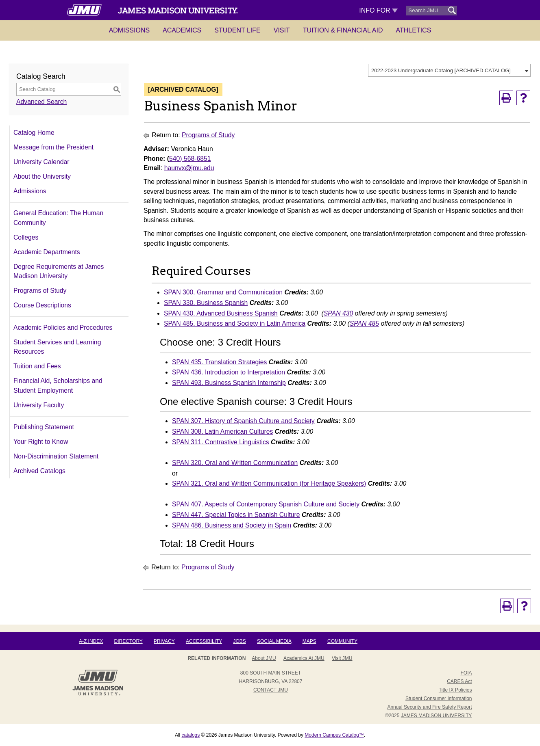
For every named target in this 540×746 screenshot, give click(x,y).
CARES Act (459, 681)
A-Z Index (91, 641)
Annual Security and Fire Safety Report (429, 707)
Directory (128, 641)
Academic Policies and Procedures (62, 327)
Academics (182, 30)
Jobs (239, 641)
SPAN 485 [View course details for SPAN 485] (364, 323)
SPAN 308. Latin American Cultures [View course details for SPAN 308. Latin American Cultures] (222, 431)
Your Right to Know (40, 441)
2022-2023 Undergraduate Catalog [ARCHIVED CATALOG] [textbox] (441, 70)
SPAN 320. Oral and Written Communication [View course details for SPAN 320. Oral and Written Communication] (235, 462)
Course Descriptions (42, 305)
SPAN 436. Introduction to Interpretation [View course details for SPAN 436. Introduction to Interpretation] (228, 372)
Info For (378, 10)
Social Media (274, 641)
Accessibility (204, 641)
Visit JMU (342, 658)
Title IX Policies (455, 690)
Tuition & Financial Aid (343, 30)
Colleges (25, 237)
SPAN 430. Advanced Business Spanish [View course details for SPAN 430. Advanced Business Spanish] (221, 313)
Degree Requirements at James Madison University (58, 271)
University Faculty (38, 405)
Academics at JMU (303, 658)
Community (342, 641)
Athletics (413, 30)
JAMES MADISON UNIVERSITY (436, 715)
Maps (309, 641)
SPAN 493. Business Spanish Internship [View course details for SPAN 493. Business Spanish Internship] (229, 382)
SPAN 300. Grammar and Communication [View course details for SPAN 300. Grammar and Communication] (223, 292)
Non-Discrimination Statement (55, 456)
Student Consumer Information (438, 698)
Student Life (237, 30)
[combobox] (449, 70)
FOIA (466, 673)
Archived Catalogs (39, 470)
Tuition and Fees (37, 366)
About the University (42, 176)
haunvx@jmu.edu (189, 167)
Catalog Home (33, 132)
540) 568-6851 (190, 158)
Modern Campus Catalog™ (334, 735)
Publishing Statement (43, 427)
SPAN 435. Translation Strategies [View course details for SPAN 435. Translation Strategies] (219, 362)
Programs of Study (39, 290)
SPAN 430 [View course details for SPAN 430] (338, 313)
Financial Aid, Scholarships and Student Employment (57, 385)
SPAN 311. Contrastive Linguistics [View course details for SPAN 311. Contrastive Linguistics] (220, 442)
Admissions (129, 30)
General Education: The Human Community (58, 218)
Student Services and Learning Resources (57, 347)
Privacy (164, 641)
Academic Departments (46, 252)
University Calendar (41, 161)
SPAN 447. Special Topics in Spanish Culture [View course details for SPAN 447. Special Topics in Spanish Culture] (236, 514)
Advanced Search (41, 101)
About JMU (264, 658)
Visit (282, 30)
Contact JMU (270, 690)
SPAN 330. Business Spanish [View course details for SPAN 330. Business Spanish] (206, 302)
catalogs (191, 735)
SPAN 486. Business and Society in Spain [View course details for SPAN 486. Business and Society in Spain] (231, 525)
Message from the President (53, 147)
